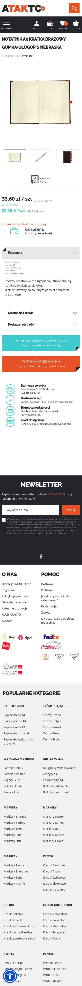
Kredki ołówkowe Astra (19, 926)
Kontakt (7, 620)
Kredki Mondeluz (54, 926)
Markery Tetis (13, 877)
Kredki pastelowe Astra (19, 938)
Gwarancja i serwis (20, 313)
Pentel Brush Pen (54, 969)
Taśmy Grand (52, 715)
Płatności (47, 590)
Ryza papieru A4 (15, 721)
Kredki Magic (52, 938)
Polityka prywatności (16, 596)
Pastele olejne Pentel (18, 969)
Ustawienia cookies (15, 602)
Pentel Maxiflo (52, 981)
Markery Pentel (53, 816)
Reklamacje (49, 606)
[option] (41, 102)
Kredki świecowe (54, 877)
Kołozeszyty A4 (53, 780)
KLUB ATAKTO (11, 614)
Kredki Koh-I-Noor (55, 914)
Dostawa (47, 584)
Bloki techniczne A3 (56, 792)
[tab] (41, 253)
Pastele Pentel (52, 963)
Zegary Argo (12, 792)
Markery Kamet (53, 823)
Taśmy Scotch (52, 739)
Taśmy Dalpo (52, 721)
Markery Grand (53, 841)
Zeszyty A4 (50, 774)
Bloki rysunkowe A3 (56, 786)
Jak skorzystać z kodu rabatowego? (55, 598)
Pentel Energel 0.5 (16, 975)
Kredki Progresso (54, 932)
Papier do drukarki (16, 733)
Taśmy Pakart (52, 727)
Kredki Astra (51, 871)
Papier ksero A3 (14, 727)
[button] (10, 976)
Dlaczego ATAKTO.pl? (16, 584)
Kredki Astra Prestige (18, 932)
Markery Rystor (14, 865)
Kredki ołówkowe (54, 883)
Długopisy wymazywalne (59, 768)
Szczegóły (15, 252)
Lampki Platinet (14, 774)
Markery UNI (12, 841)
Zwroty (45, 612)
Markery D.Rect (53, 835)
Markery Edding (14, 823)
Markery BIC (51, 829)
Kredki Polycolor (54, 920)
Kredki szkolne (14, 914)
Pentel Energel (14, 963)
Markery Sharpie (15, 816)
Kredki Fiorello (13, 920)
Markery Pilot (13, 835)
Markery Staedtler (16, 871)
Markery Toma (13, 829)
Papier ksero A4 (14, 715)
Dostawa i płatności (21, 324)
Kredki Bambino (54, 865)
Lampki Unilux (13, 768)
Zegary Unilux (13, 786)
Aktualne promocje (15, 608)
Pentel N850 (51, 975)
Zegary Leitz (12, 780)
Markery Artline (14, 883)
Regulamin (9, 590)
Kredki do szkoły (54, 890)
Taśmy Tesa (51, 733)
